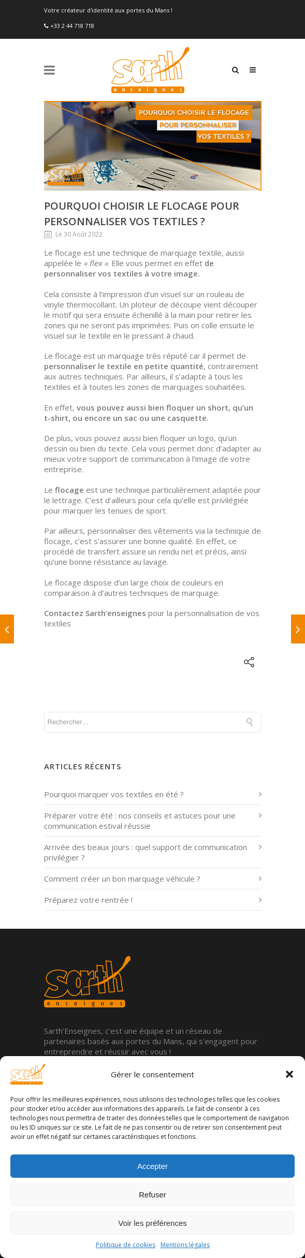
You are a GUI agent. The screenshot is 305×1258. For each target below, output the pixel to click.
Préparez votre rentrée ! (88, 900)
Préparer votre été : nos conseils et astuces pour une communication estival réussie (140, 820)
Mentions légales (185, 1244)
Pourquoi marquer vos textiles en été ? (114, 794)
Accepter (152, 1166)
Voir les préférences (152, 1223)
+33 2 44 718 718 (72, 26)
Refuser (152, 1194)
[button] (289, 1074)
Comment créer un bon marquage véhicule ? (122, 878)
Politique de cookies (125, 1244)
